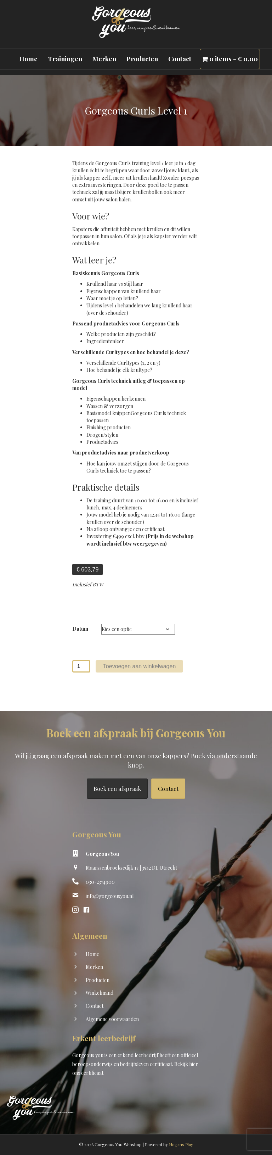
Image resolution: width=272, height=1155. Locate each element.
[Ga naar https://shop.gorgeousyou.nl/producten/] (136, 980)
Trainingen (65, 59)
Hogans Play (181, 1144)
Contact (179, 59)
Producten (142, 59)
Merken (104, 59)
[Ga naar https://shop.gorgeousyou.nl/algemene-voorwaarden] (136, 1019)
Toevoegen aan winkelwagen (139, 666)
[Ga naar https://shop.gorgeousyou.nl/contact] (136, 1006)
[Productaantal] (81, 666)
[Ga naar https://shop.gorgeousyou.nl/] (136, 954)
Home (28, 59)
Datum (80, 628)
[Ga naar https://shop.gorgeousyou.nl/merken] (136, 967)
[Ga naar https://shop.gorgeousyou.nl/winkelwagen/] (136, 993)
